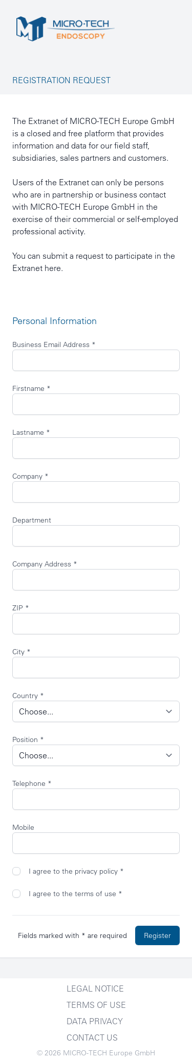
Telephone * (32, 783)
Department (31, 520)
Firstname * (31, 388)
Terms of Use (96, 1005)
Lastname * (31, 432)
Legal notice (95, 988)
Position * (28, 739)
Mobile (23, 827)
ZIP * (20, 607)
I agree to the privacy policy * (76, 871)
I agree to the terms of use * (75, 893)
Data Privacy (95, 1021)
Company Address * (44, 564)
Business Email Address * (54, 344)
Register (157, 935)
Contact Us (92, 1037)
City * (21, 651)
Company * (30, 476)
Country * (28, 695)
